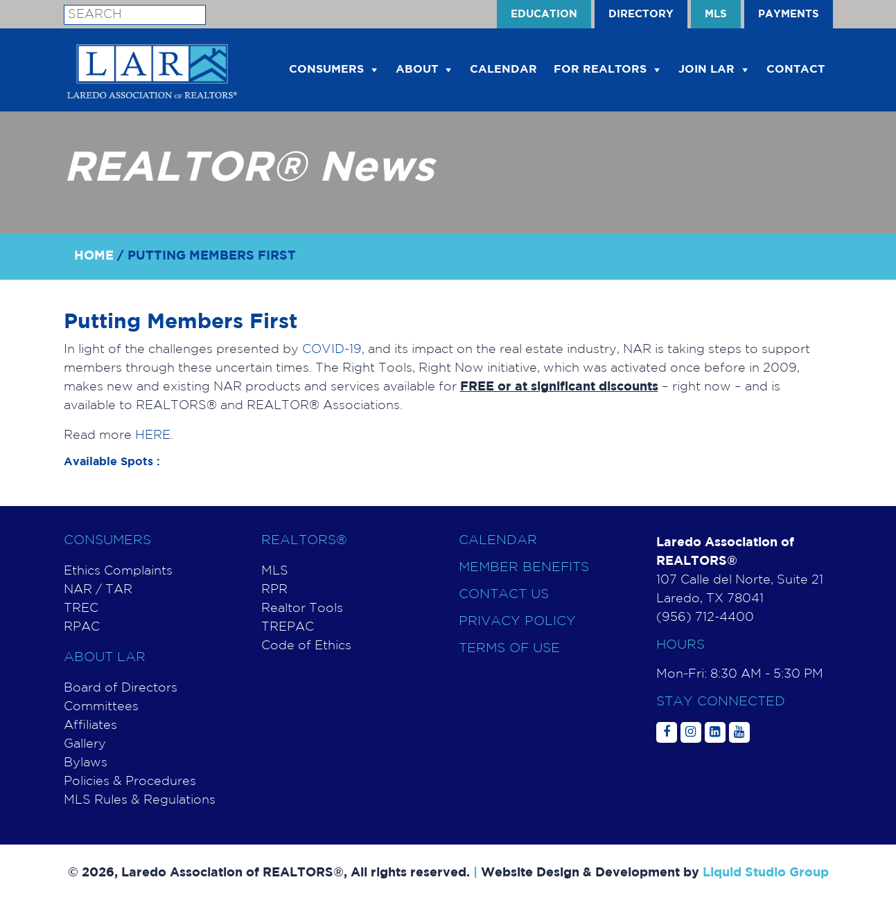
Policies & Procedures (130, 781)
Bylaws (85, 762)
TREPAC (287, 627)
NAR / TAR (98, 589)
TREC (81, 608)
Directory (641, 14)
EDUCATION (544, 14)
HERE (152, 435)
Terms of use (509, 648)
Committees (101, 706)
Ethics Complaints (118, 571)
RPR (274, 589)
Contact (795, 69)
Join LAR (706, 69)
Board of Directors (120, 688)
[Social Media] (666, 732)
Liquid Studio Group (766, 872)
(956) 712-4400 (705, 617)
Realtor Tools (302, 608)
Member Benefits (524, 567)
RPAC (82, 627)
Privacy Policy (517, 621)
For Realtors (600, 69)
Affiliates (90, 725)
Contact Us (504, 594)
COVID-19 (332, 349)
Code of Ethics (306, 645)
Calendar (498, 540)
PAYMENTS (788, 14)
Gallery (85, 744)
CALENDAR (503, 69)
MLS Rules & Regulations (140, 800)
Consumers (326, 69)
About (417, 69)
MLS (716, 14)
